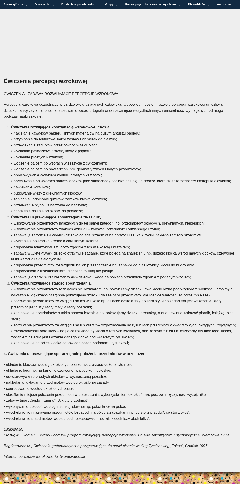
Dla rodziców (196, 4)
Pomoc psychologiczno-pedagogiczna (150, 4)
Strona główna (13, 4)
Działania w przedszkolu (77, 4)
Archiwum (224, 4)
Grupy (109, 4)
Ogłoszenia (42, 4)
